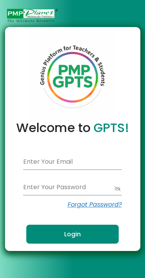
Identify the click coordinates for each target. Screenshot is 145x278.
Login (72, 234)
